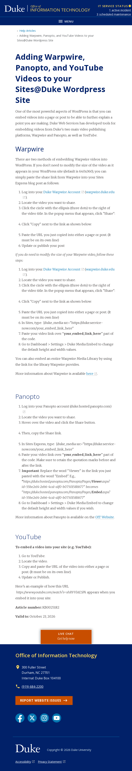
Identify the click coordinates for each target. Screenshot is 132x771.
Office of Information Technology (56, 655)
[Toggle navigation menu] (66, 21)
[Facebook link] (19, 718)
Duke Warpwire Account (61, 192)
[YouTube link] (56, 718)
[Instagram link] (44, 718)
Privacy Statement (50, 762)
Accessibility (23, 762)
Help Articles (27, 31)
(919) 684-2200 (32, 686)
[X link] (32, 718)
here (89, 374)
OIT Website (104, 517)
